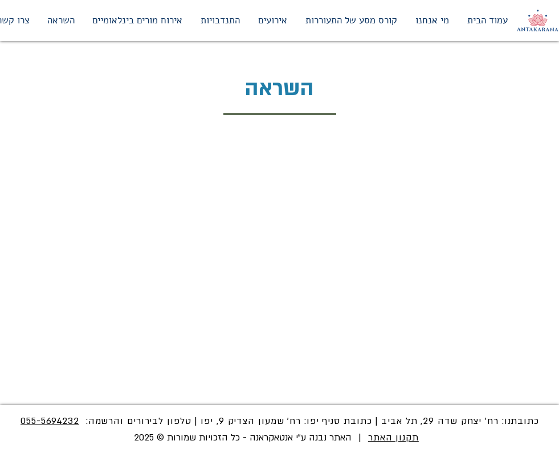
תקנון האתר (393, 437)
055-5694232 (50, 421)
